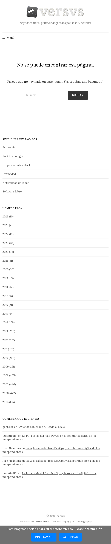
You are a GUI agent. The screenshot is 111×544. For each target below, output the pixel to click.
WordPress (42, 521)
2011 (4, 349)
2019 (5, 278)
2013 (5, 331)
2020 (5, 269)
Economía (8, 147)
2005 (5, 402)
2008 (5, 375)
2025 (5, 225)
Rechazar (44, 537)
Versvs (60, 515)
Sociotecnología (12, 156)
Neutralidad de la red (15, 182)
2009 (5, 366)
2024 (5, 234)
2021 (5, 260)
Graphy (65, 521)
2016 (5, 304)
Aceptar (70, 537)
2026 (5, 216)
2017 (5, 296)
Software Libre (12, 191)
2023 (5, 243)
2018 (5, 287)
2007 (5, 384)
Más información (89, 529)
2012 (5, 340)
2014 (5, 322)
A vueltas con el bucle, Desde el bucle (41, 427)
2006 (5, 393)
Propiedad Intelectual (16, 165)
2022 (5, 251)
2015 (5, 313)
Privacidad (9, 174)
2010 (5, 358)
